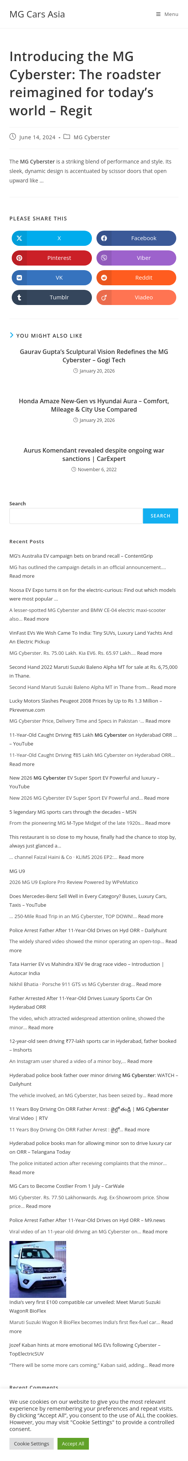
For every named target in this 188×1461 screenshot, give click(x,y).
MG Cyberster (92, 137)
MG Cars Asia (37, 14)
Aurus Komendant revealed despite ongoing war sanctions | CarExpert (94, 454)
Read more (21, 575)
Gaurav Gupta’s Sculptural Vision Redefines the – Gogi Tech (94, 356)
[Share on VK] (52, 277)
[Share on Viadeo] (136, 297)
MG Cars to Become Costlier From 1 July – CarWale (66, 1186)
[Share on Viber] (136, 258)
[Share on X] (52, 238)
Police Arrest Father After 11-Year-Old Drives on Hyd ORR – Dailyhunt (88, 930)
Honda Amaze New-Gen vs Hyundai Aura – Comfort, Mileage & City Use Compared (94, 405)
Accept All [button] (73, 1443)
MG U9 (17, 871)
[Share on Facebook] (136, 238)
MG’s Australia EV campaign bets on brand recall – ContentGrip (81, 555)
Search (17, 503)
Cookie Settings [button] (31, 1443)
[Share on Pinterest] (52, 258)
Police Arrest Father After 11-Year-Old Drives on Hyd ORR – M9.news (87, 1220)
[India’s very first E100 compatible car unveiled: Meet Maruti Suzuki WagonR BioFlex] (37, 1269)
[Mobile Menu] (167, 14)
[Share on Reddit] (136, 277)
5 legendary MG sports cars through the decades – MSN (73, 811)
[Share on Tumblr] (52, 297)
